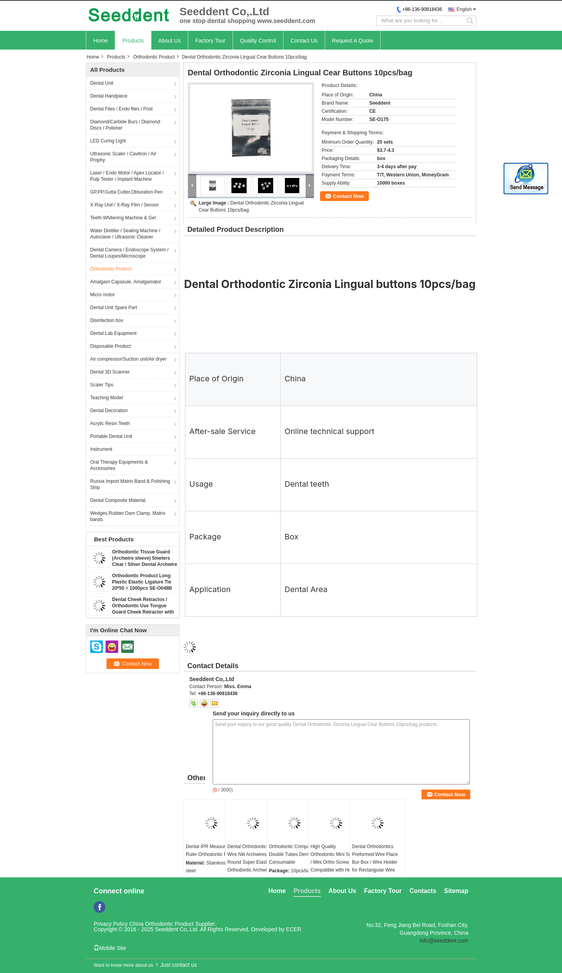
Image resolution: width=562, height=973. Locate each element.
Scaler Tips (101, 385)
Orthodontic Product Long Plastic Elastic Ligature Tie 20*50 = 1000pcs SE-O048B (142, 582)
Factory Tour (210, 40)
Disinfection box (106, 320)
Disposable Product (110, 346)
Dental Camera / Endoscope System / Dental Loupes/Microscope (129, 253)
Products (133, 40)
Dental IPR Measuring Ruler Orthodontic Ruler (210, 850)
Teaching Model (106, 397)
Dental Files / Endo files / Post (121, 109)
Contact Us (303, 40)
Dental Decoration (109, 410)
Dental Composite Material (117, 500)
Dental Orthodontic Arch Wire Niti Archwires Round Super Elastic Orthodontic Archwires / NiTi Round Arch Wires (252, 862)
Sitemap (456, 891)
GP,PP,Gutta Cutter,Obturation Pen (126, 192)
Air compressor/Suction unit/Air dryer (128, 359)
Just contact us (178, 965)
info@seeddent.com (444, 940)
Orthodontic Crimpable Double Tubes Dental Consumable (292, 854)
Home (100, 40)
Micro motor (102, 294)
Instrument (101, 449)
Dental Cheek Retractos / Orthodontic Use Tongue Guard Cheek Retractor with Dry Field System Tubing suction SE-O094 (143, 612)
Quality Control (258, 40)
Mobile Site (110, 948)
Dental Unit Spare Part (113, 307)
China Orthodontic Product (161, 924)
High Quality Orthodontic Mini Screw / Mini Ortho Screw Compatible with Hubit (335, 858)
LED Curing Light (108, 141)
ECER (293, 929)
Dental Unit (101, 83)
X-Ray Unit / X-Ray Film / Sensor (124, 205)
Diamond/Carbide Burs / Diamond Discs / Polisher (125, 125)
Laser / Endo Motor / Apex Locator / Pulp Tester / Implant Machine (127, 176)
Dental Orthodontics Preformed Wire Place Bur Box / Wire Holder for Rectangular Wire (375, 858)
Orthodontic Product (154, 57)
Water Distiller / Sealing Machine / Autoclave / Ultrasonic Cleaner (125, 234)
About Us (169, 40)
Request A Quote (352, 40)
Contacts (422, 891)
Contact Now (348, 196)
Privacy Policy (111, 924)
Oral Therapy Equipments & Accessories (119, 465)
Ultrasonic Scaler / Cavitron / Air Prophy (123, 157)
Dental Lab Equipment (113, 333)
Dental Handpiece (108, 96)
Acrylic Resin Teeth (110, 423)
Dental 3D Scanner (110, 372)
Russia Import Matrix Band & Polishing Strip (130, 484)
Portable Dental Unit (111, 436)
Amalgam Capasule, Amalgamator (125, 282)
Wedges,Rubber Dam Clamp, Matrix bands (127, 516)
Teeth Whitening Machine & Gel (123, 218)
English (464, 9)
